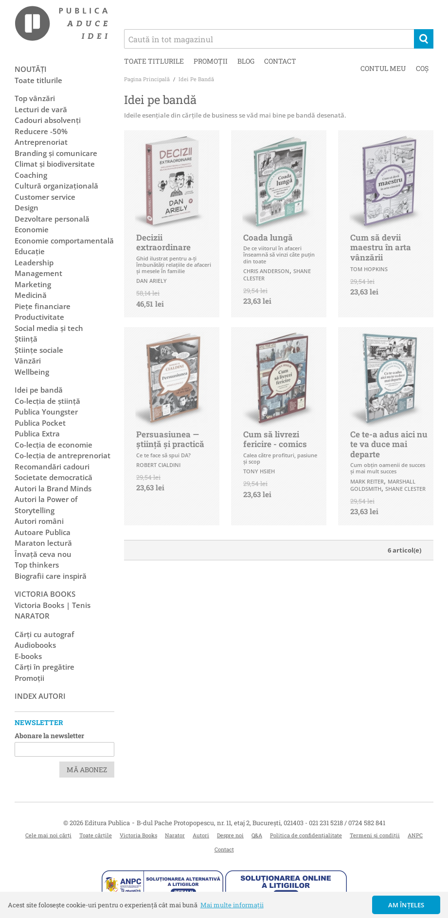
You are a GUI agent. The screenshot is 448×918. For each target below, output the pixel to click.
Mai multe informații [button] (232, 905)
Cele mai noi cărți (48, 835)
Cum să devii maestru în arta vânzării (380, 247)
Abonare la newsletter (49, 735)
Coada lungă (268, 237)
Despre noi (230, 835)
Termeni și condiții (375, 835)
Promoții (211, 61)
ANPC (415, 835)
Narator (175, 835)
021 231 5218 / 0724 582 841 (347, 822)
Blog (245, 61)
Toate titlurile (154, 61)
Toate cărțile (95, 835)
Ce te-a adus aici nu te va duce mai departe (389, 444)
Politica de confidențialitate (306, 835)
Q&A (256, 835)
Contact (280, 61)
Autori (201, 835)
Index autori (40, 696)
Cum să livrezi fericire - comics (275, 439)
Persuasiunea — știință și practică (170, 439)
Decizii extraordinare (163, 242)
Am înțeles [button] (406, 905)
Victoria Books (138, 835)
